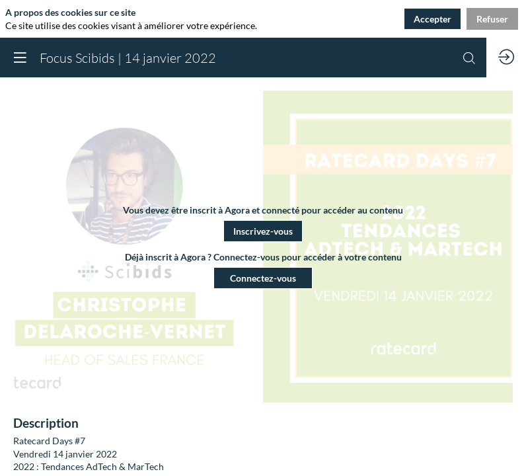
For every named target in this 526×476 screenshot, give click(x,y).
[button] (263, 231)
